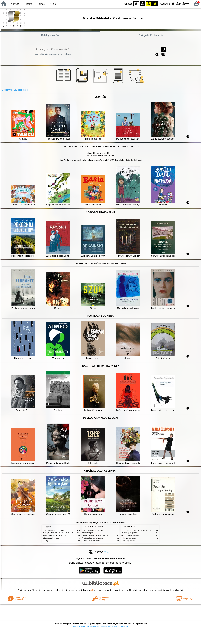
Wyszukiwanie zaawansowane (48, 54)
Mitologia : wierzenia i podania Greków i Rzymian (60, 533)
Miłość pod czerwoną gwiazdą (92, 538)
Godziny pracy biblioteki (15, 90)
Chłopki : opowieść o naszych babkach (95, 535)
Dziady (45, 541)
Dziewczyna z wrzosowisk (91, 541)
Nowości (15, 4)
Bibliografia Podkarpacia (151, 35)
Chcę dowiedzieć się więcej (86, 626)
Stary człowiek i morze (51, 538)
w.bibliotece (85, 590)
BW (142, 3)
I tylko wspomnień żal (128, 538)
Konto (53, 4)
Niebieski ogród (87, 533)
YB (148, 3)
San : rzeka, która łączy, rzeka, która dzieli (136, 530)
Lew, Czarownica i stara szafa (53, 530)
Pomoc (41, 4)
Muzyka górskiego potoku (130, 535)
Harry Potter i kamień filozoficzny (54, 535)
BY (155, 3)
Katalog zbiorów (50, 35)
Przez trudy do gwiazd (129, 533)
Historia (28, 4)
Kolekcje (67, 54)
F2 (185, 3)
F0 (172, 3)
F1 (178, 3)
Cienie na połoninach (128, 541)
